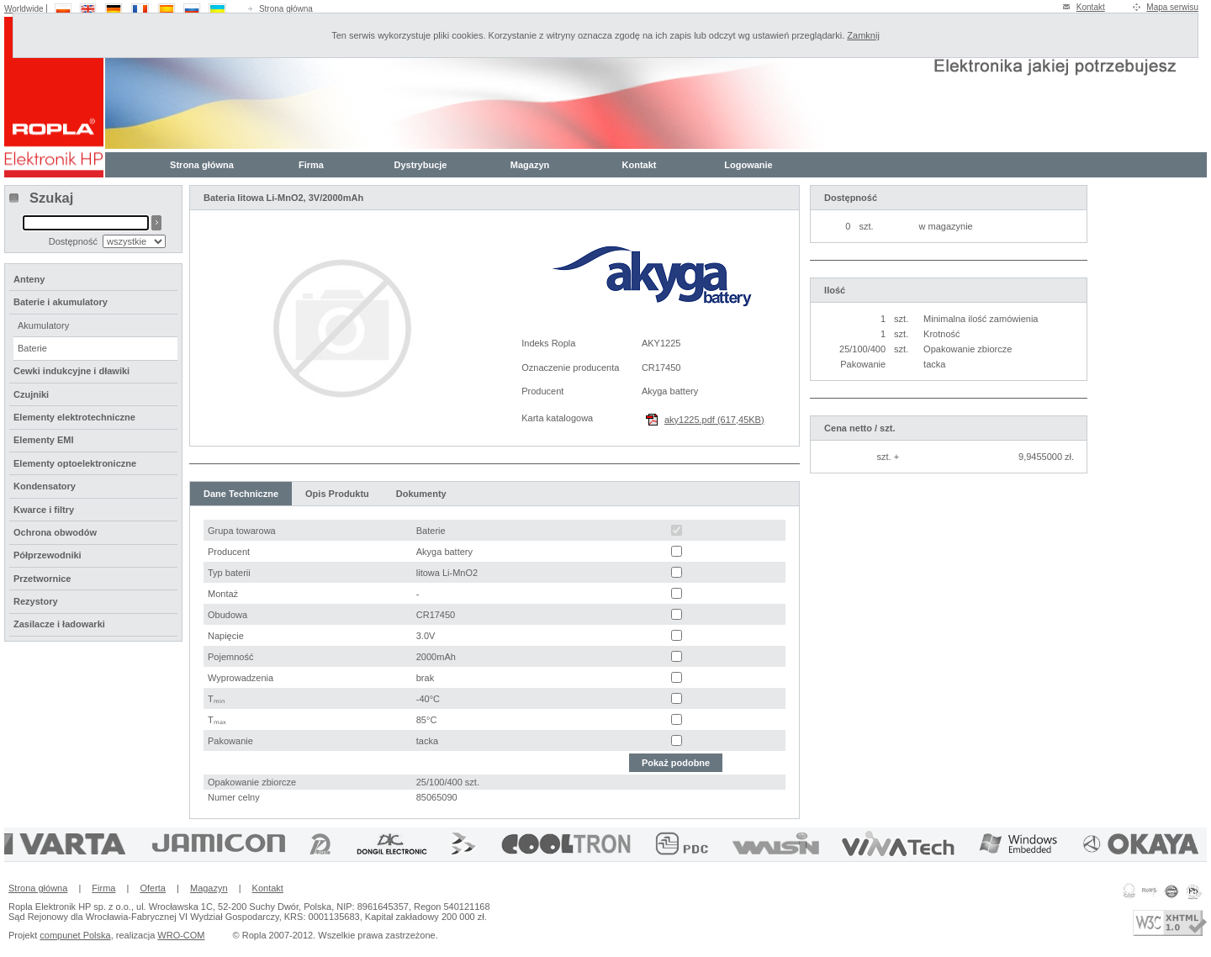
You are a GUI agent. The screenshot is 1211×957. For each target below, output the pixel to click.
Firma (311, 165)
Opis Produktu (337, 494)
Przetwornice (42, 579)
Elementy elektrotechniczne (74, 417)
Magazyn (529, 165)
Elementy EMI (43, 440)
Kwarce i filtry (43, 510)
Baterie (32, 348)
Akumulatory (43, 325)
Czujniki (31, 394)
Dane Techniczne (241, 494)
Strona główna (286, 8)
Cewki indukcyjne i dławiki (71, 371)
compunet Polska (75, 935)
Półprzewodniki (47, 555)
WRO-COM (180, 935)
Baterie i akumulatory (60, 302)
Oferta (153, 888)
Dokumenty (421, 494)
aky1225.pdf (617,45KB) (714, 420)
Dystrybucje (420, 165)
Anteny (29, 279)
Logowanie (748, 165)
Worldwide (24, 8)
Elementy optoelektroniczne (74, 463)
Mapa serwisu (1172, 7)
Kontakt (1090, 7)
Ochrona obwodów (55, 532)
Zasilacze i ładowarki (59, 624)
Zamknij (863, 35)
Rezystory (35, 601)
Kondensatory (44, 486)
